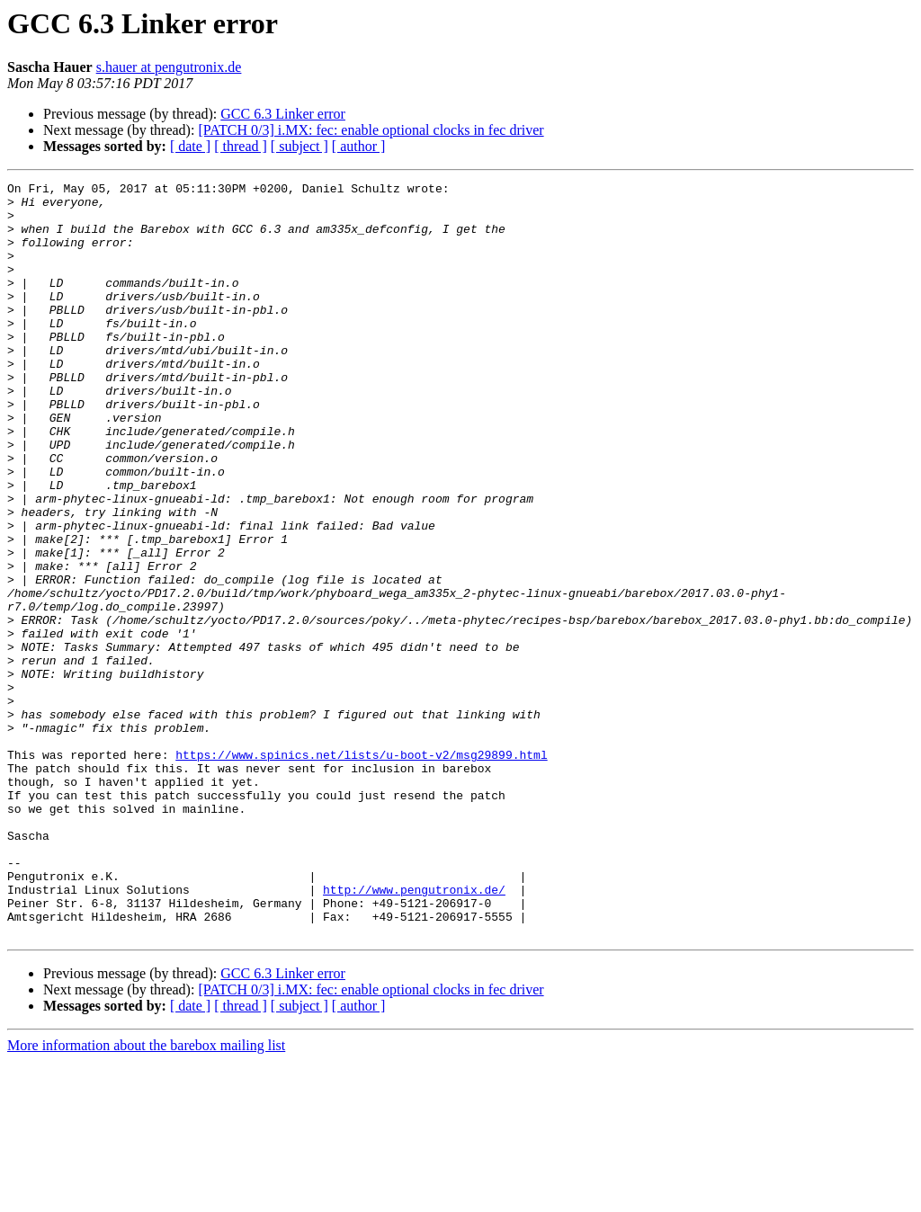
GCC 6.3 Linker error (282, 113)
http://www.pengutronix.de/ (414, 1032)
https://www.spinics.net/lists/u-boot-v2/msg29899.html (361, 870)
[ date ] (190, 146)
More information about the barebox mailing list (146, 1196)
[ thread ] (240, 146)
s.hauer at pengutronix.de (169, 67)
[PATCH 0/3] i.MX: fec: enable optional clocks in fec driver (370, 130)
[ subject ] (299, 146)
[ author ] (359, 146)
